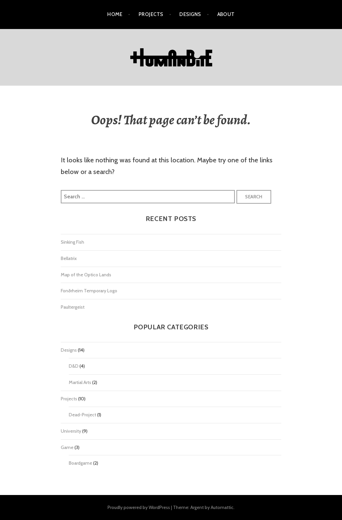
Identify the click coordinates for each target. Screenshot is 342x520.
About (226, 14)
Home (114, 14)
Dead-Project (82, 415)
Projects (151, 14)
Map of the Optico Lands (86, 275)
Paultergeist (72, 307)
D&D (73, 366)
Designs (190, 14)
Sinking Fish (72, 242)
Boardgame (80, 463)
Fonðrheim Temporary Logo (89, 291)
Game (67, 447)
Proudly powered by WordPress (139, 507)
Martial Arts (80, 382)
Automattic (222, 507)
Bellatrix (69, 258)
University (71, 431)
